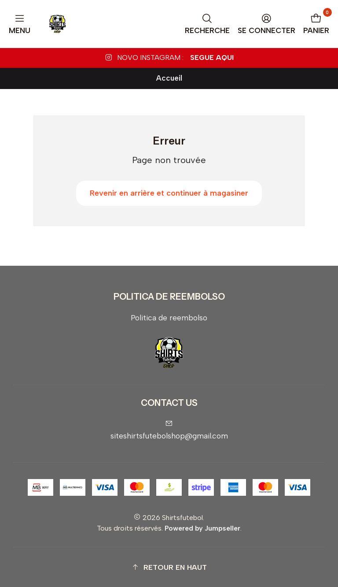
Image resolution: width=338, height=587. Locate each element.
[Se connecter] (266, 24)
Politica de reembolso (169, 317)
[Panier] (316, 24)
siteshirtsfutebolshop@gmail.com (169, 430)
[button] (169, 567)
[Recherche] (207, 24)
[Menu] (20, 24)
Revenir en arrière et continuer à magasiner (169, 193)
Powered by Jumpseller (202, 528)
